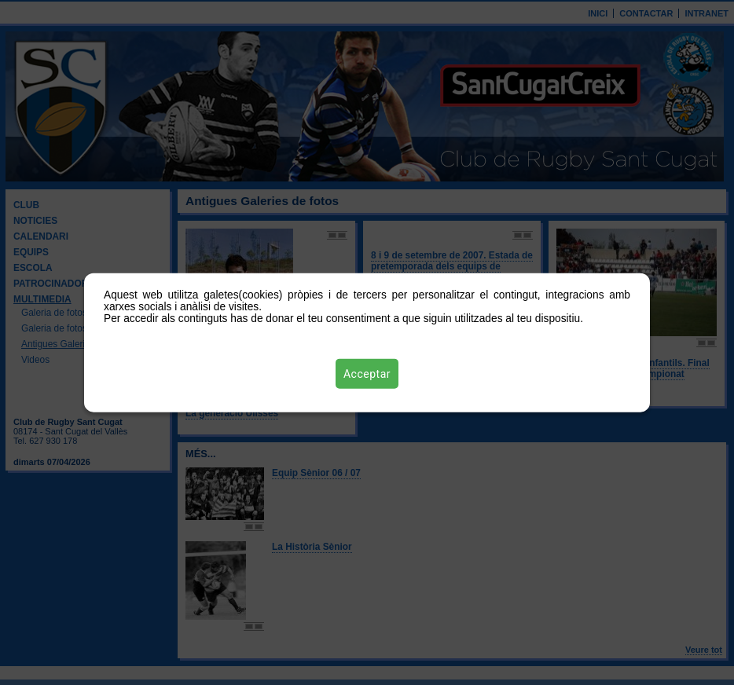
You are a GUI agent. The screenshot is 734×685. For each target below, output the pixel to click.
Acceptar (367, 373)
